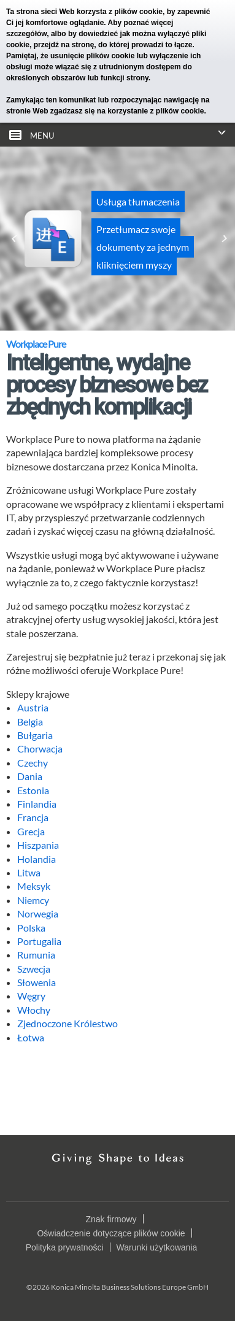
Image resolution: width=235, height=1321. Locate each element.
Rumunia (36, 954)
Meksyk (33, 886)
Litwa (28, 872)
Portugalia (39, 941)
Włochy (33, 1010)
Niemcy (33, 900)
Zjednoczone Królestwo (67, 1023)
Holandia (36, 859)
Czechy (32, 762)
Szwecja (33, 968)
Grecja (31, 831)
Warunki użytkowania (157, 1247)
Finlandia (36, 804)
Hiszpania (38, 845)
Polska (31, 927)
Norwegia (37, 913)
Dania (29, 776)
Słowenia (36, 982)
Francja (32, 817)
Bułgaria (35, 735)
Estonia (33, 790)
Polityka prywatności (65, 1247)
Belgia (30, 721)
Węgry (31, 995)
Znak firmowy (110, 1219)
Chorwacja (40, 748)
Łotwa (30, 1037)
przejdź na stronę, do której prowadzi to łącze (113, 44)
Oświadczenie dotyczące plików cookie (111, 1233)
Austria (32, 707)
